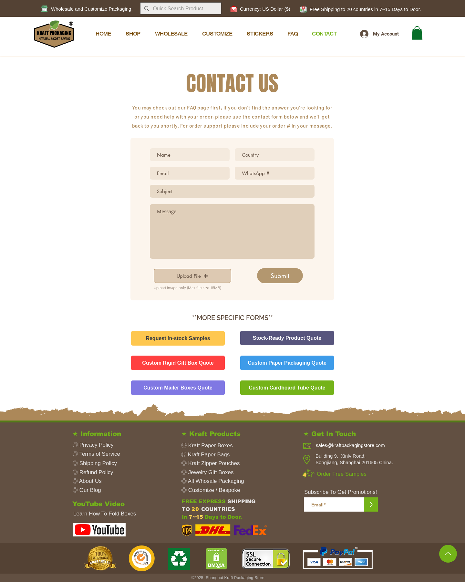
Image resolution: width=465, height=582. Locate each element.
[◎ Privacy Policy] (98, 445)
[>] (371, 504)
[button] (303, 9)
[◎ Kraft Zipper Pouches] (215, 463)
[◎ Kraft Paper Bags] (213, 455)
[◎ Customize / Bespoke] (213, 490)
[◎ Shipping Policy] (97, 463)
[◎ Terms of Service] (98, 454)
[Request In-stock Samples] (178, 338)
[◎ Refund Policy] (98, 472)
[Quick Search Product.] (180, 9)
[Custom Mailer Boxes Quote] (178, 387)
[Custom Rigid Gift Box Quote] (178, 363)
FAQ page (198, 107)
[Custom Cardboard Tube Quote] (287, 387)
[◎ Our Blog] (98, 490)
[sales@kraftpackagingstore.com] (355, 445)
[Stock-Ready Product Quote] (287, 338)
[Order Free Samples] (344, 474)
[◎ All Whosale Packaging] (213, 481)
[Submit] (280, 275)
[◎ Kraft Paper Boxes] (207, 446)
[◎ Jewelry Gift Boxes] (213, 472)
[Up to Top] (448, 554)
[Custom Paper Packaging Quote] (287, 363)
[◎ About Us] (98, 481)
